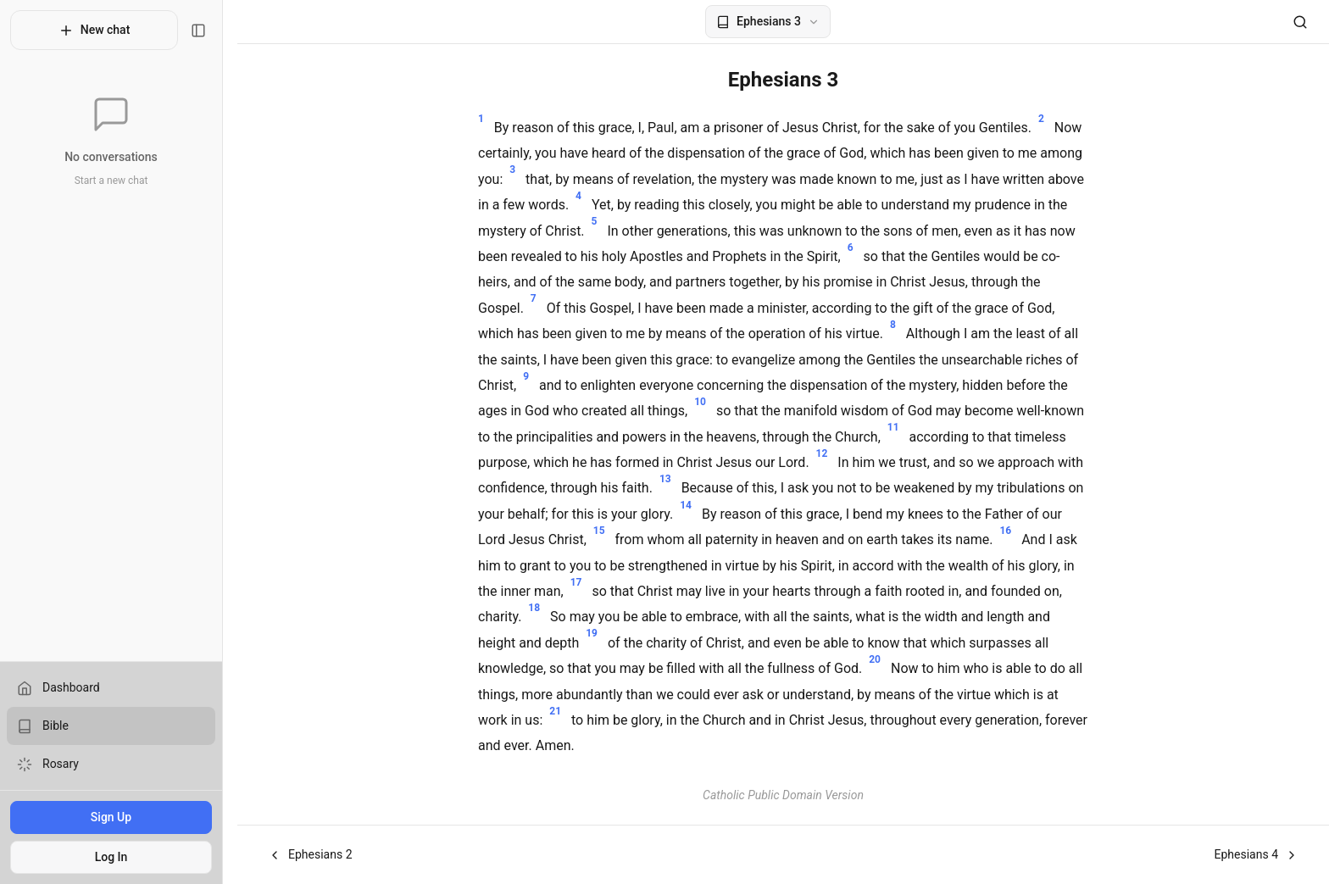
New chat (101, 30)
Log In (118, 857)
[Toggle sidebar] (212, 30)
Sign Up (117, 817)
